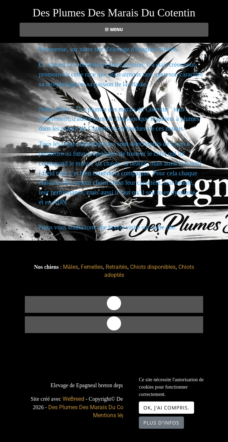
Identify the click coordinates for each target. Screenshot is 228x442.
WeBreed (73, 399)
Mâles (70, 267)
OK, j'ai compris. (166, 407)
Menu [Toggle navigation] (114, 29)
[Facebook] (114, 324)
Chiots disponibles (153, 267)
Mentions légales (114, 415)
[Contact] (114, 304)
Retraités (116, 267)
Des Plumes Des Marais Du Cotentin (114, 13)
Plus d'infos (161, 422)
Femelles (92, 267)
